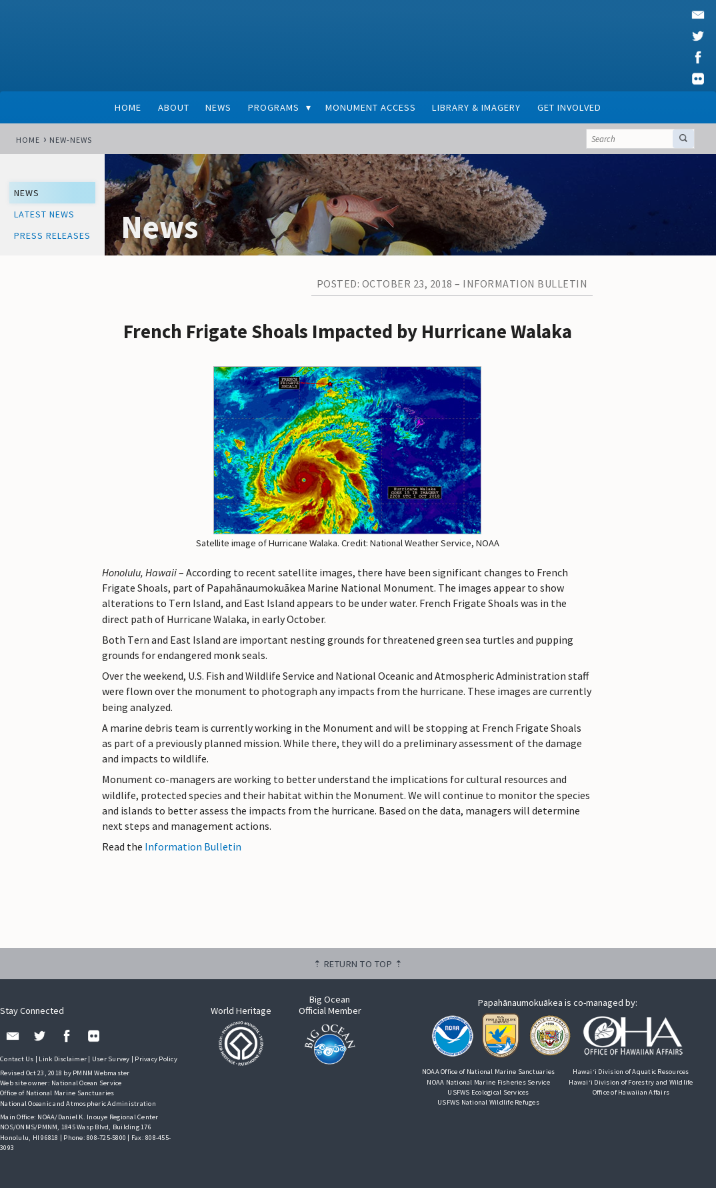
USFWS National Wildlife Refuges (488, 1102)
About (173, 107)
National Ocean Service (86, 1083)
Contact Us (17, 1059)
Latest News (44, 214)
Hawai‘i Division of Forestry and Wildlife (631, 1082)
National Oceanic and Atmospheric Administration (78, 1103)
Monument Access (370, 107)
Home (128, 107)
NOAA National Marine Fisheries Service (488, 1082)
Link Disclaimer (63, 1059)
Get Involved (569, 107)
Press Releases (52, 235)
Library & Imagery (476, 107)
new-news (70, 140)
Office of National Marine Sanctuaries (57, 1093)
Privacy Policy (156, 1059)
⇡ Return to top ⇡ (358, 964)
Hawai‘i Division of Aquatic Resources (631, 1071)
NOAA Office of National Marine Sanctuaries (488, 1071)
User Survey (111, 1059)
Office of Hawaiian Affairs (631, 1092)
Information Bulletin (193, 846)
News (218, 107)
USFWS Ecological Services (488, 1092)
